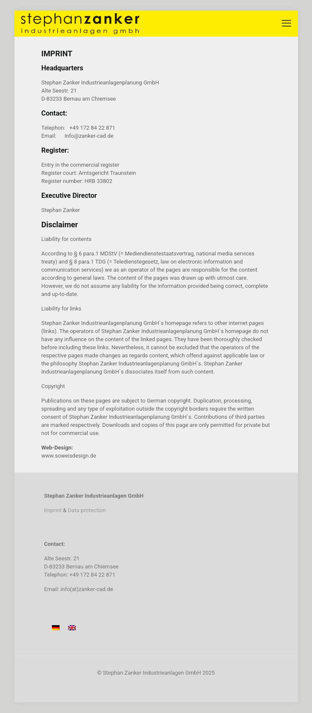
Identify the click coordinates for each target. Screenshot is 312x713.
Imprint (53, 510)
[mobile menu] (286, 23)
